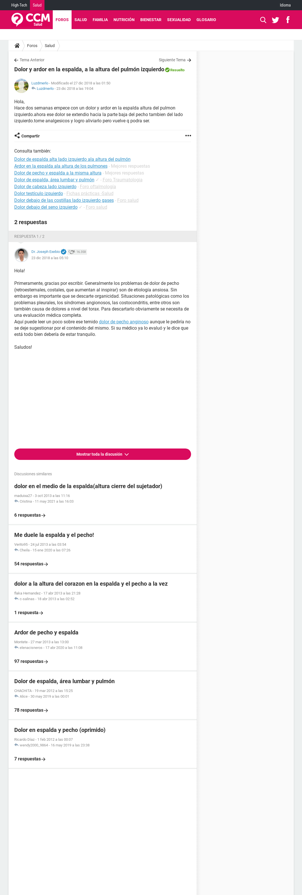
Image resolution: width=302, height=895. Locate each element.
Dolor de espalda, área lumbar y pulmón (54, 179)
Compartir (30, 136)
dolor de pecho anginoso (124, 321)
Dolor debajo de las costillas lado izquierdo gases (64, 200)
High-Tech (19, 5)
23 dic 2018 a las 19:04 (74, 88)
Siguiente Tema (172, 60)
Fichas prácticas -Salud (89, 193)
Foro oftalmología (98, 186)
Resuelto (177, 70)
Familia (100, 19)
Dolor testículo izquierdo (38, 193)
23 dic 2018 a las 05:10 (49, 258)
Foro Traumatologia (123, 179)
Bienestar (150, 19)
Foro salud (128, 200)
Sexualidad (179, 19)
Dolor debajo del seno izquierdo (46, 207)
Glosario (206, 19)
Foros (62, 19)
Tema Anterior (32, 60)
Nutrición (124, 19)
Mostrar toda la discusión (99, 454)
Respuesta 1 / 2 (29, 236)
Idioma (285, 5)
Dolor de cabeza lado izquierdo (45, 186)
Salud (37, 5)
